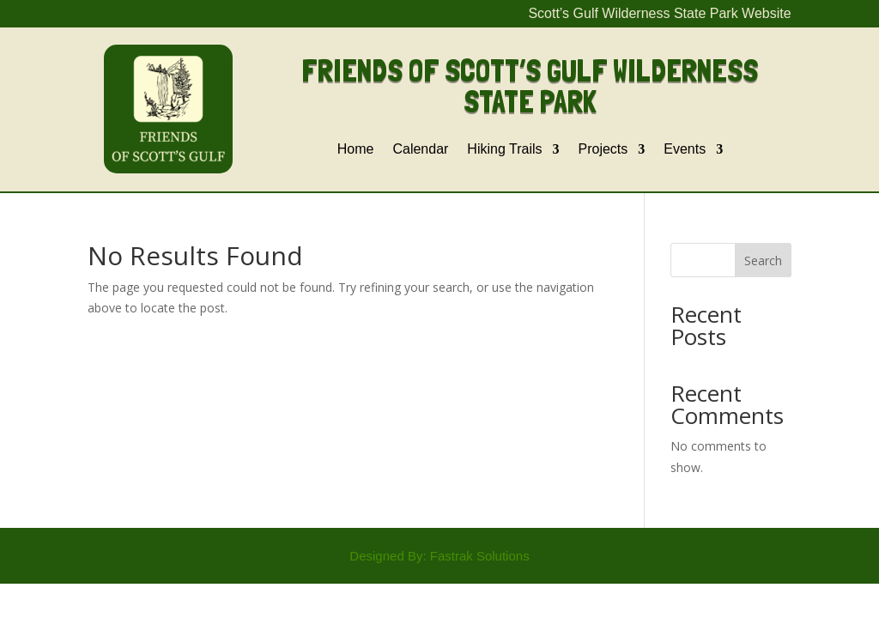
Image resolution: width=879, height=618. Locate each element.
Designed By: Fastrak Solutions (439, 555)
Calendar (420, 149)
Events (685, 149)
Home (355, 149)
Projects (603, 149)
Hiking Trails (504, 149)
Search (763, 260)
